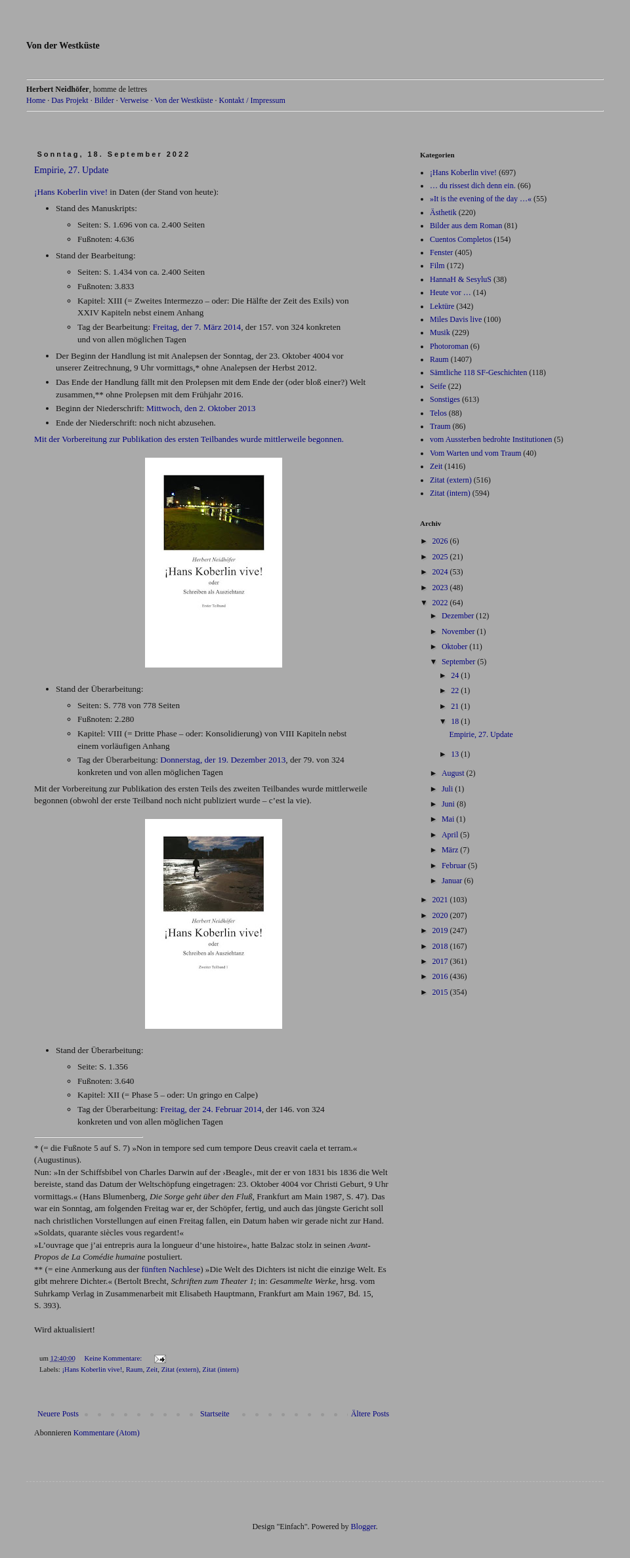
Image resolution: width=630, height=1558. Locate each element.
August (454, 773)
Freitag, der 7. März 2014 (196, 327)
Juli (448, 788)
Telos (438, 413)
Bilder (104, 100)
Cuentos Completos (461, 239)
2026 (441, 541)
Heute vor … (450, 292)
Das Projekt (69, 100)
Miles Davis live (456, 319)
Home (35, 100)
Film (437, 265)
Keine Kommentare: (114, 1358)
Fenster (441, 252)
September (459, 661)
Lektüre (442, 306)
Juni (449, 804)
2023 (441, 587)
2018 (441, 946)
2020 (441, 915)
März (451, 849)
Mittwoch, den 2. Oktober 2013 (200, 408)
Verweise (133, 100)
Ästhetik (443, 212)
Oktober (455, 646)
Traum (440, 426)
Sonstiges (445, 399)
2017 (441, 961)
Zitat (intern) (220, 1369)
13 (456, 754)
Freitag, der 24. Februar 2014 (211, 1109)
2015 (441, 992)
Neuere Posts (58, 1413)
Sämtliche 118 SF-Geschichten (478, 372)
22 (456, 690)
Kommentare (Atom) (107, 1432)
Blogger (363, 1526)
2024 (441, 571)
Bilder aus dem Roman (466, 225)
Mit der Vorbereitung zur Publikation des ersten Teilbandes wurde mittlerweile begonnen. (189, 439)
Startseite (215, 1413)
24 (456, 675)
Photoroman (449, 346)
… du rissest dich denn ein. (473, 185)
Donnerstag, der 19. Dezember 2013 (222, 760)
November (459, 631)
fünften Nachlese (170, 1269)
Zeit (152, 1369)
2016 (441, 976)
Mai (449, 819)
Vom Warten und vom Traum (475, 453)
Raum (134, 1369)
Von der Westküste (63, 45)
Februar (455, 865)
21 (456, 706)
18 (456, 721)
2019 (441, 930)
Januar (453, 880)
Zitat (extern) (180, 1369)
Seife (438, 386)
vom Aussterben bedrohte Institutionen (491, 439)
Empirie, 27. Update (71, 170)
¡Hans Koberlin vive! (71, 192)
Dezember (459, 615)
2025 (441, 556)
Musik (440, 332)
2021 (441, 899)
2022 (441, 602)
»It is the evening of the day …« (481, 198)
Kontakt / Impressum (252, 100)
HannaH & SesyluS (461, 279)
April (451, 834)
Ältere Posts (370, 1413)
